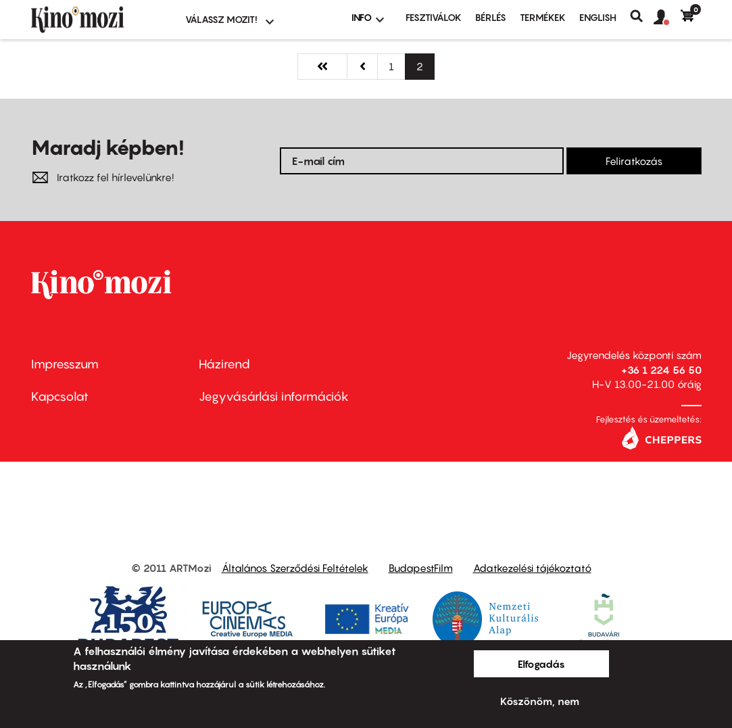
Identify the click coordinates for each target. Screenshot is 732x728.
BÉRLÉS (490, 17)
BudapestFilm (421, 568)
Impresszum (65, 364)
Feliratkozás (634, 161)
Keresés (642, 16)
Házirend (224, 364)
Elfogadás (541, 664)
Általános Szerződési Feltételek (295, 568)
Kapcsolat (60, 396)
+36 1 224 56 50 (661, 370)
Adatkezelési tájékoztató (532, 568)
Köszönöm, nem (539, 701)
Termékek (543, 17)
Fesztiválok (434, 17)
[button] (667, 17)
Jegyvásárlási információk (274, 396)
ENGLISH (597, 17)
